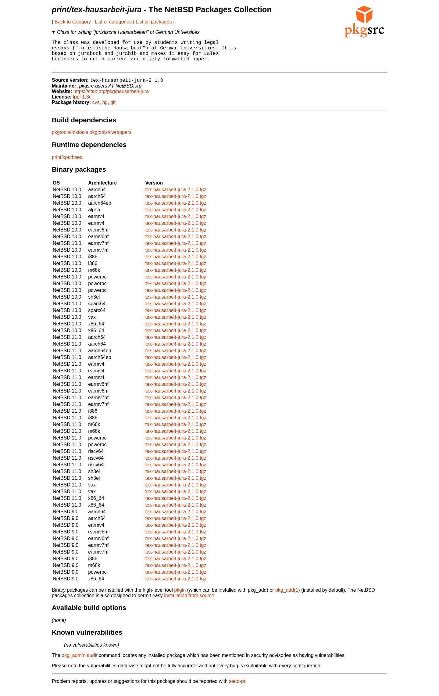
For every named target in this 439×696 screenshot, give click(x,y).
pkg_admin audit (79, 662)
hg (105, 109)
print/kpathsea (67, 164)
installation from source (189, 602)
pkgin (180, 597)
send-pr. (238, 688)
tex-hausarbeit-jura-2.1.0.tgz (175, 196)
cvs (96, 109)
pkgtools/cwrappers (111, 139)
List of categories (113, 21)
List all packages (154, 21)
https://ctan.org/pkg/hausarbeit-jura (111, 98)
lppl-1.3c (82, 103)
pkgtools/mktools (70, 139)
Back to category (73, 21)
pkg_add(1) (287, 597)
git (113, 109)
